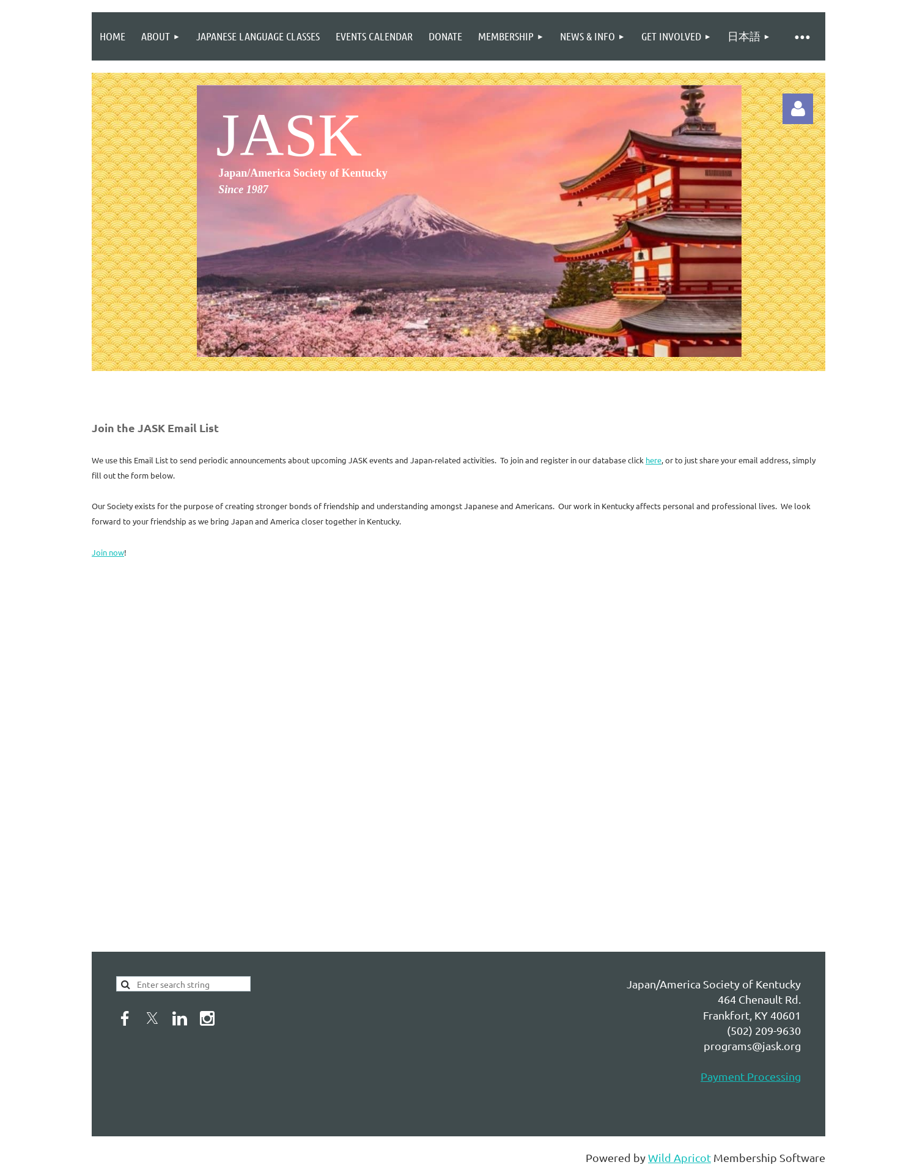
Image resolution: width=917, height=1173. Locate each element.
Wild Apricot (679, 1157)
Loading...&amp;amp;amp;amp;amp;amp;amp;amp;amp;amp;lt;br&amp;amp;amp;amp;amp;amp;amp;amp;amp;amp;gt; (290, 753)
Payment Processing (751, 1076)
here (653, 460)
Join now (108, 552)
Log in (798, 109)
